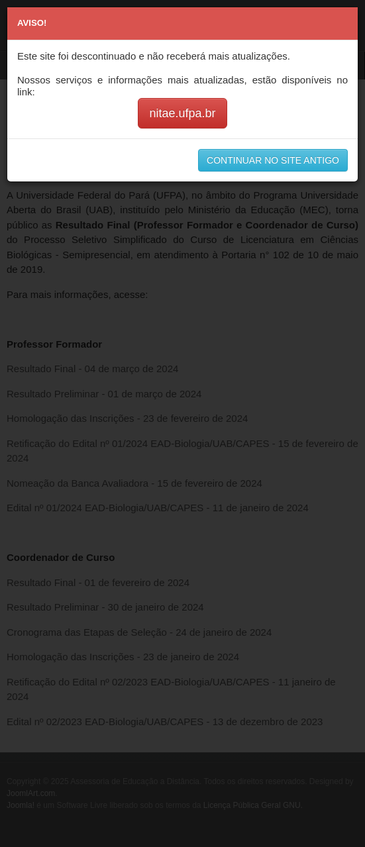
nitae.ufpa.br (182, 113)
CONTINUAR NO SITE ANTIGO (273, 160)
